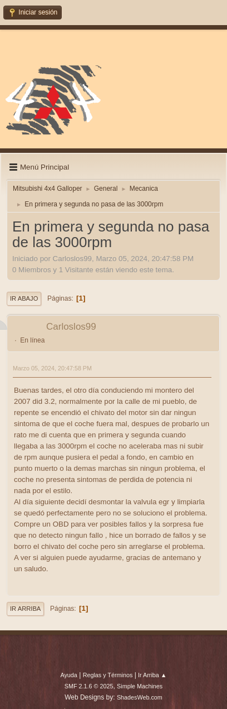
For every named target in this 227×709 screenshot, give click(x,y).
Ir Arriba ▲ (152, 675)
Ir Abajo (24, 298)
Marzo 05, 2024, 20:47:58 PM (52, 368)
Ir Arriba (25, 608)
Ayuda (68, 675)
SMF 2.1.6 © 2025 (89, 686)
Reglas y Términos (108, 675)
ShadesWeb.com (139, 697)
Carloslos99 (71, 326)
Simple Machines (139, 686)
